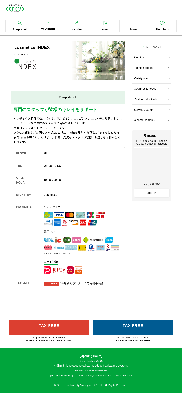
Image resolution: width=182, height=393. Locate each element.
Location (151, 192)
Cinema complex (144, 120)
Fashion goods (143, 67)
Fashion (139, 57)
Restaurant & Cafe (145, 99)
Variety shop (142, 78)
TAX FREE (49, 325)
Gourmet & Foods (145, 88)
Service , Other (143, 109)
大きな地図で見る (151, 184)
